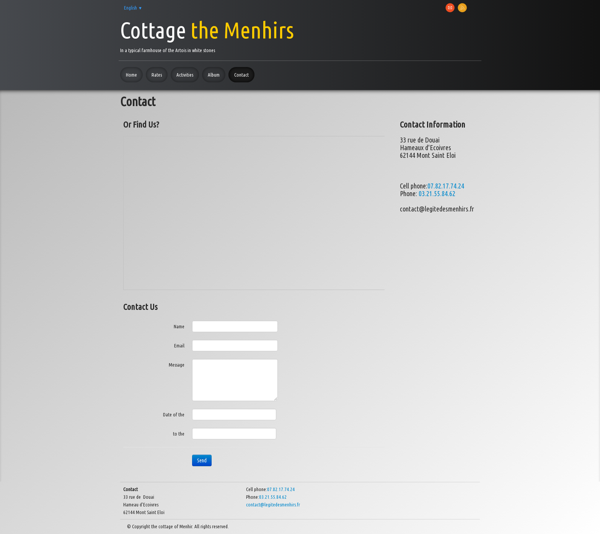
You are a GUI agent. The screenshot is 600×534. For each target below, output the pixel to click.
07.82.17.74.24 (445, 186)
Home (131, 74)
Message (176, 364)
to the (178, 433)
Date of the (173, 414)
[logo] (207, 35)
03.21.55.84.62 (437, 193)
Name (179, 326)
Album (214, 74)
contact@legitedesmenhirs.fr (273, 504)
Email (179, 345)
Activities (184, 74)
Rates (157, 74)
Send (202, 460)
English (133, 7)
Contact (241, 74)
